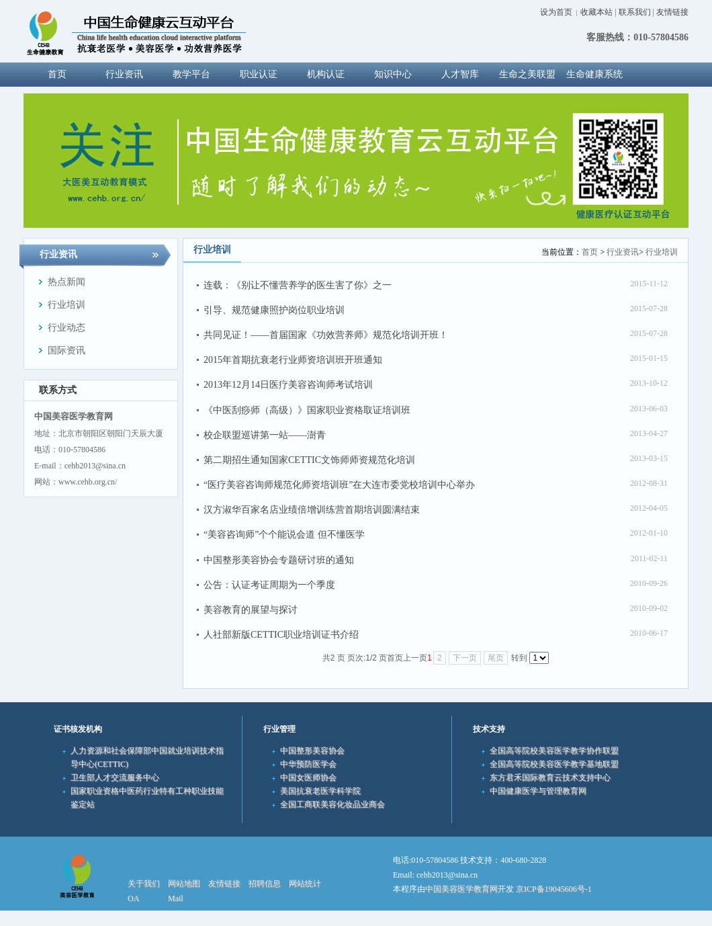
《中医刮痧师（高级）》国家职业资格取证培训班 (307, 410)
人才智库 (460, 74)
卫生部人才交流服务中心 (115, 777)
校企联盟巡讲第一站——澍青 (265, 435)
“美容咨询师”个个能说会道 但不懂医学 (284, 535)
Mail (175, 898)
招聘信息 (265, 883)
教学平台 (191, 74)
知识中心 (393, 74)
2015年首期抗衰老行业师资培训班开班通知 (293, 360)
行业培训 (662, 252)
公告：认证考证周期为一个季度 (269, 585)
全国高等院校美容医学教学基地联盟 (554, 764)
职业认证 (258, 74)
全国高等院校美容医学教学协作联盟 (554, 750)
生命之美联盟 (527, 74)
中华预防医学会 (308, 764)
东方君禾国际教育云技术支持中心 (550, 777)
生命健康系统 (594, 74)
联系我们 (635, 12)
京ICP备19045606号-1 (554, 889)
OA (133, 898)
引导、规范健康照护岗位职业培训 (274, 310)
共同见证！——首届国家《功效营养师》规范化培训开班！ (326, 335)
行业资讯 (124, 74)
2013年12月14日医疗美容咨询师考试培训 (288, 385)
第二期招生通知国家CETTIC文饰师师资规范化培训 (309, 460)
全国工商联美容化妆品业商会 (332, 804)
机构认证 (326, 74)
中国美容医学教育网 (461, 889)
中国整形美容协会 (312, 750)
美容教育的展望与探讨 (251, 610)
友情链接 (672, 12)
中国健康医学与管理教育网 (538, 791)
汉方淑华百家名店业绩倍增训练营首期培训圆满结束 (312, 510)
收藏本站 (596, 12)
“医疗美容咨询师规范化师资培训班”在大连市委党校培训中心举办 (339, 485)
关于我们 (144, 883)
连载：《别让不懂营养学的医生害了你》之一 (298, 285)
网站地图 (184, 883)
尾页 (496, 658)
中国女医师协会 (308, 777)
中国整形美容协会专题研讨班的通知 (279, 560)
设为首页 (556, 12)
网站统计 (305, 883)
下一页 (465, 658)
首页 (590, 252)
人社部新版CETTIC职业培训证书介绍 (281, 635)
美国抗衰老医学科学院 (320, 791)
